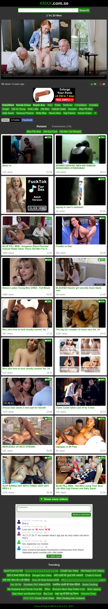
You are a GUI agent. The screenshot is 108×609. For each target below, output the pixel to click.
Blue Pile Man (34, 131)
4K (102, 84)
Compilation (81, 105)
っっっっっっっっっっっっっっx (41, 571)
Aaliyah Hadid (59, 109)
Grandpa (93, 105)
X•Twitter (15, 120)
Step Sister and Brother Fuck (26, 593)
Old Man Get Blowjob (70, 131)
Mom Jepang (93, 589)
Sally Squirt (8, 113)
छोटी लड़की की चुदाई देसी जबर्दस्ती (68, 575)
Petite (58, 105)
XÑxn (47, 589)
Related (41, 126)
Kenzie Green (23, 105)
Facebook (27, 120)
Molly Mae (41, 113)
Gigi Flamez (69, 113)
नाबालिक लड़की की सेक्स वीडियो (66, 584)
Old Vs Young (18, 109)
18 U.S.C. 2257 (66, 606)
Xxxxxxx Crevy (88, 593)
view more (54, 556)
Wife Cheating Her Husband (71, 598)
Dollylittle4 (8, 105)
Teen (49, 105)
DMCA (53, 606)
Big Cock (48, 593)
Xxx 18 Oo (16, 584)
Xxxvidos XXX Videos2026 (37, 584)
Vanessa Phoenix (25, 113)
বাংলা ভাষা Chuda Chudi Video (38, 598)
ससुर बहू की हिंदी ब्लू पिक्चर (66, 593)
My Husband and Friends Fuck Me (25, 589)
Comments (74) (61, 126)
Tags (45, 606)
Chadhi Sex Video (69, 571)
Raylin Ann (39, 105)
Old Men (45, 109)
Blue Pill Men (85, 109)
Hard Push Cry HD (13, 571)
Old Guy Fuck (50, 131)
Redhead (67, 105)
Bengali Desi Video (41, 575)
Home (37, 606)
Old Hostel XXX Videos (92, 571)
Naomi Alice (55, 113)
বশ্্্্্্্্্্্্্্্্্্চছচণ (83, 580)
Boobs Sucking (89, 584)
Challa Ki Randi (93, 575)
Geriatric (72, 109)
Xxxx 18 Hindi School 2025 (45, 580)
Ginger (5, 109)
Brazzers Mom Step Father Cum (69, 589)
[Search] (48, 10)
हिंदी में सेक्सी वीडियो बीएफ (18, 575)
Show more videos (54, 499)
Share (5, 120)
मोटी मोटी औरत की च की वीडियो (16, 580)
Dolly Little (33, 109)
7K (93, 84)
